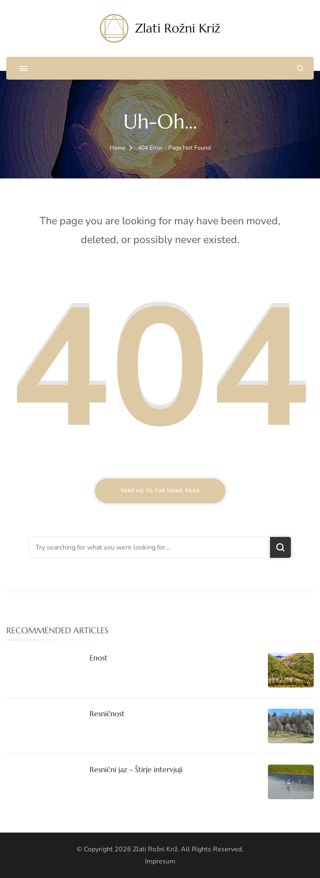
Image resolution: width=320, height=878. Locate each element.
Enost (99, 657)
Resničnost (107, 713)
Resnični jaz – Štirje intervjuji (136, 769)
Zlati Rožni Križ (177, 28)
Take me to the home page (160, 490)
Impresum (160, 861)
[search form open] (300, 68)
